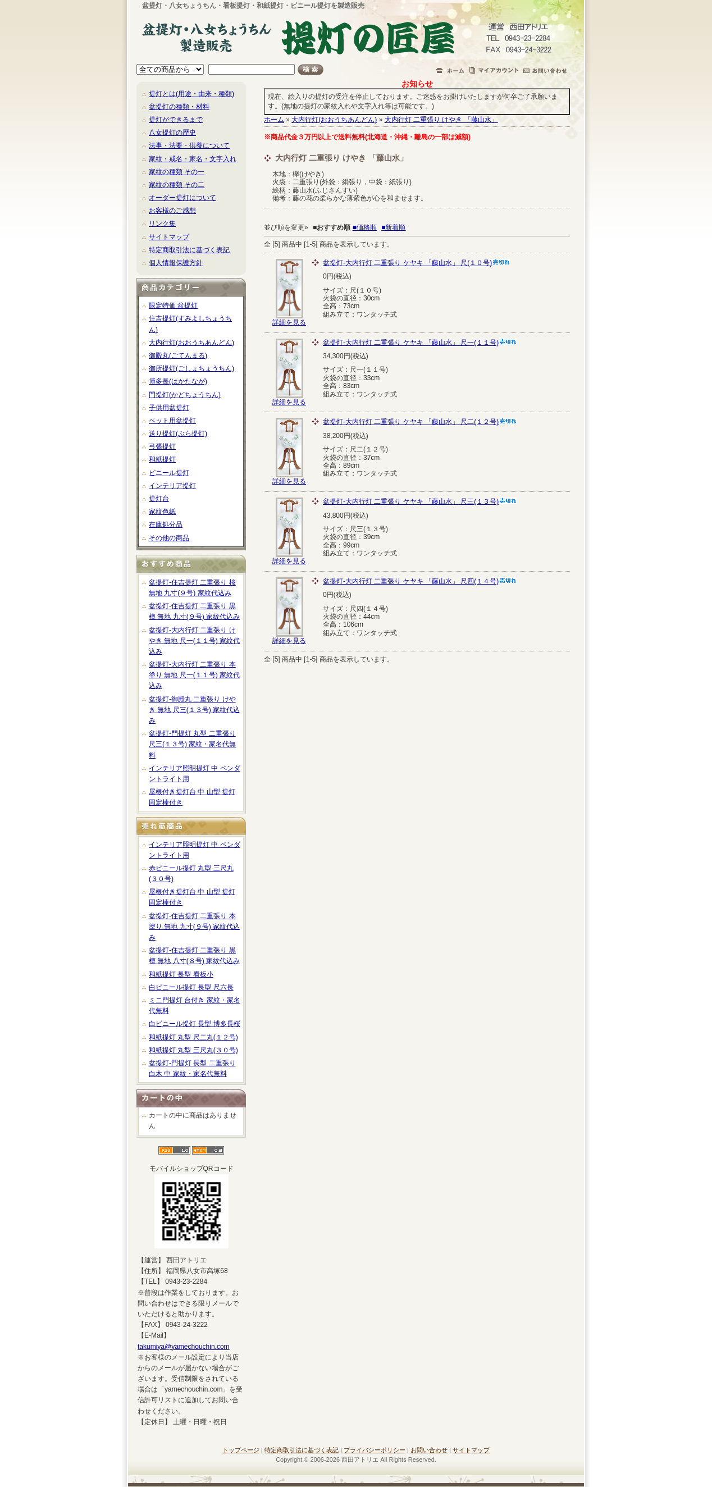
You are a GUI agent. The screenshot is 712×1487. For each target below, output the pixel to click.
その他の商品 (169, 538)
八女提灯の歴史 (172, 132)
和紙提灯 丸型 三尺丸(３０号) (193, 1050)
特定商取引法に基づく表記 (189, 250)
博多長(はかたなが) (178, 381)
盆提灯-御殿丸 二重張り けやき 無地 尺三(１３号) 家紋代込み (194, 709)
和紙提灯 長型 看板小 (181, 974)
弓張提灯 (162, 446)
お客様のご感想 (172, 211)
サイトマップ (169, 237)
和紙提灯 (162, 459)
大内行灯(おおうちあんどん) (191, 342)
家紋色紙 (162, 512)
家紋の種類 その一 (176, 172)
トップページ (240, 1450)
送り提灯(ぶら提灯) (178, 433)
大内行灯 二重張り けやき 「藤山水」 (441, 120)
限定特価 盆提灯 (173, 305)
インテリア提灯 (172, 486)
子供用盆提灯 (169, 408)
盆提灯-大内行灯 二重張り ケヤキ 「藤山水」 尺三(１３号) (420, 501)
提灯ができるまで (176, 120)
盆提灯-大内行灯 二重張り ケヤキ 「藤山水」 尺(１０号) (416, 263)
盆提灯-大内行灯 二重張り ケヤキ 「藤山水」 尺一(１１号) (420, 342)
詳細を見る (289, 319)
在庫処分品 (165, 524)
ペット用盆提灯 (172, 421)
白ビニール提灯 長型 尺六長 (191, 987)
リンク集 (162, 223)
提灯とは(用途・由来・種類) (191, 94)
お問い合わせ (429, 1450)
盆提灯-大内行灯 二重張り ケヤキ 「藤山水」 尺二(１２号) (420, 422)
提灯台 (159, 499)
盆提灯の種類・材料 (179, 107)
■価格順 (365, 227)
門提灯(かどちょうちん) (185, 395)
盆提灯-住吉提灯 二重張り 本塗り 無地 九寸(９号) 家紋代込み (194, 926)
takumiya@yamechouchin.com (184, 1347)
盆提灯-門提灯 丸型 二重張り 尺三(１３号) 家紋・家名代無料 (192, 744)
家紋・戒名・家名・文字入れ (192, 159)
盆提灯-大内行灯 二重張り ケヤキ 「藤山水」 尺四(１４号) (420, 581)
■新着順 (393, 227)
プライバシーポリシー (374, 1450)
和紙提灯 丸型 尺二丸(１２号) (193, 1037)
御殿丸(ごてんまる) (178, 355)
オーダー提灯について (182, 198)
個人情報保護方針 (176, 263)
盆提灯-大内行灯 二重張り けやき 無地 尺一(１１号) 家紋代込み (194, 640)
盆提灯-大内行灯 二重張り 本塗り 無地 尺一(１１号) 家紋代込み (194, 675)
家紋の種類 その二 (176, 185)
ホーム (274, 120)
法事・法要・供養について (189, 145)
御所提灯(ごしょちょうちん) (191, 368)
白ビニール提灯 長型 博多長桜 (194, 1024)
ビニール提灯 (169, 473)
